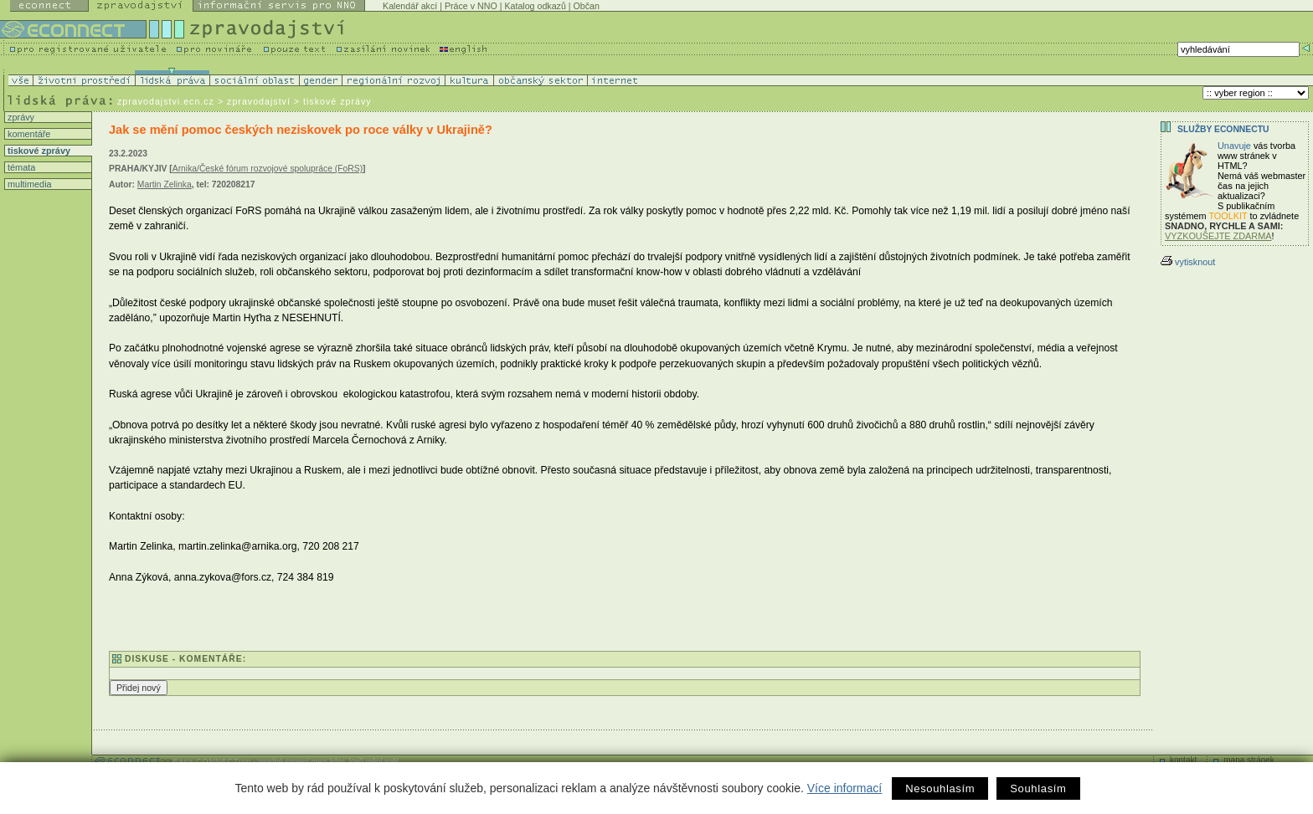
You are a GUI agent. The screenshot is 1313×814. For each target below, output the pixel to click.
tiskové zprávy (37, 151)
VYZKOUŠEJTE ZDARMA (1218, 236)
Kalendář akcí (410, 6)
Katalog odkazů (534, 6)
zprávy (19, 117)
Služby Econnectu (1223, 129)
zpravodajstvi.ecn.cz (165, 101)
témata (20, 167)
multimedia (28, 184)
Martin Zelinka (164, 184)
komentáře (27, 134)
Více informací (844, 788)
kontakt (1183, 760)
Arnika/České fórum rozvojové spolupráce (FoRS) (267, 168)
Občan (587, 6)
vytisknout (1188, 262)
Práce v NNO (471, 6)
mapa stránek (1248, 760)
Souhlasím (1038, 788)
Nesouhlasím (940, 788)
